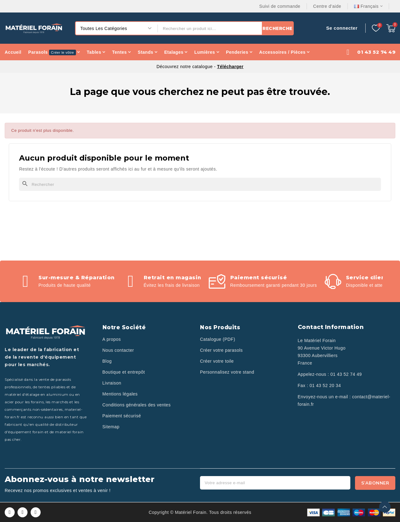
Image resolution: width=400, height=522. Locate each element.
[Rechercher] (200, 184)
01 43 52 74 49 (346, 374)
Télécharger (230, 66)
